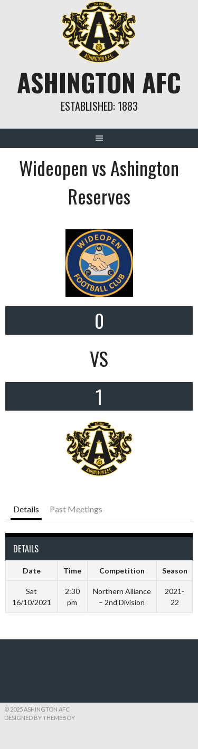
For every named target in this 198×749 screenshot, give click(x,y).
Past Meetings (76, 509)
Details (26, 509)
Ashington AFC (99, 82)
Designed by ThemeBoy (39, 717)
